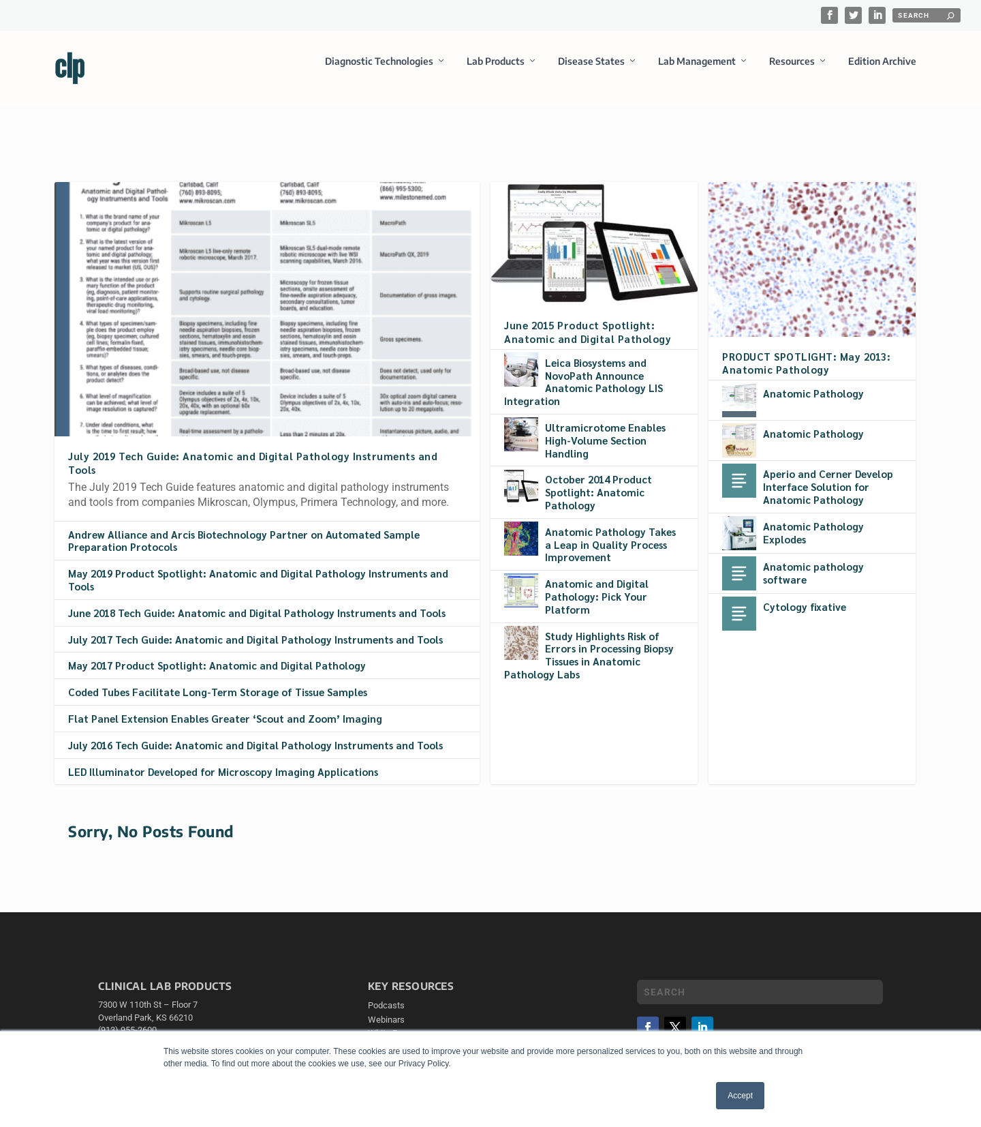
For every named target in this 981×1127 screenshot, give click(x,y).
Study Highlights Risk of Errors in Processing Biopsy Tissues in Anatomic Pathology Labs (589, 641)
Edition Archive (882, 70)
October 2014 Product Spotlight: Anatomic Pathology (598, 479)
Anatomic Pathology (813, 380)
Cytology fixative (804, 594)
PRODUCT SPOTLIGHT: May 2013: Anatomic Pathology (806, 350)
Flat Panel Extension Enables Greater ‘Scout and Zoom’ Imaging (225, 706)
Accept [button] (740, 1095)
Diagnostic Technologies (379, 70)
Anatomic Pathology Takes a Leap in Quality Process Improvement (610, 532)
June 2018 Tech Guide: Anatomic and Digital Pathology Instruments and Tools (257, 600)
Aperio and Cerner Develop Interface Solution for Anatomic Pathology (828, 474)
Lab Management (697, 70)
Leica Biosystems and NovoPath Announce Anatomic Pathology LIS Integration (583, 369)
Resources (792, 70)
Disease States (591, 70)
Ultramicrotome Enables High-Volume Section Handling (605, 427)
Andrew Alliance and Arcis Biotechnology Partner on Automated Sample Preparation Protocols (244, 528)
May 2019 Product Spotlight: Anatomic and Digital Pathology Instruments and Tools (258, 567)
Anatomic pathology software (813, 560)
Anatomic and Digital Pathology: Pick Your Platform (597, 584)
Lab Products (496, 70)
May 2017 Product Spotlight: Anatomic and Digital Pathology (217, 652)
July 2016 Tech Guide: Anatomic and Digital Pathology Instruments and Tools (255, 732)
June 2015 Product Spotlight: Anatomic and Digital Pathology (587, 319)
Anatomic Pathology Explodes (813, 520)
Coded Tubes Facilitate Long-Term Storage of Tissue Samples (217, 679)
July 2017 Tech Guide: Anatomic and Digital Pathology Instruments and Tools (255, 626)
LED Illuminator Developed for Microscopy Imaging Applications (223, 758)
